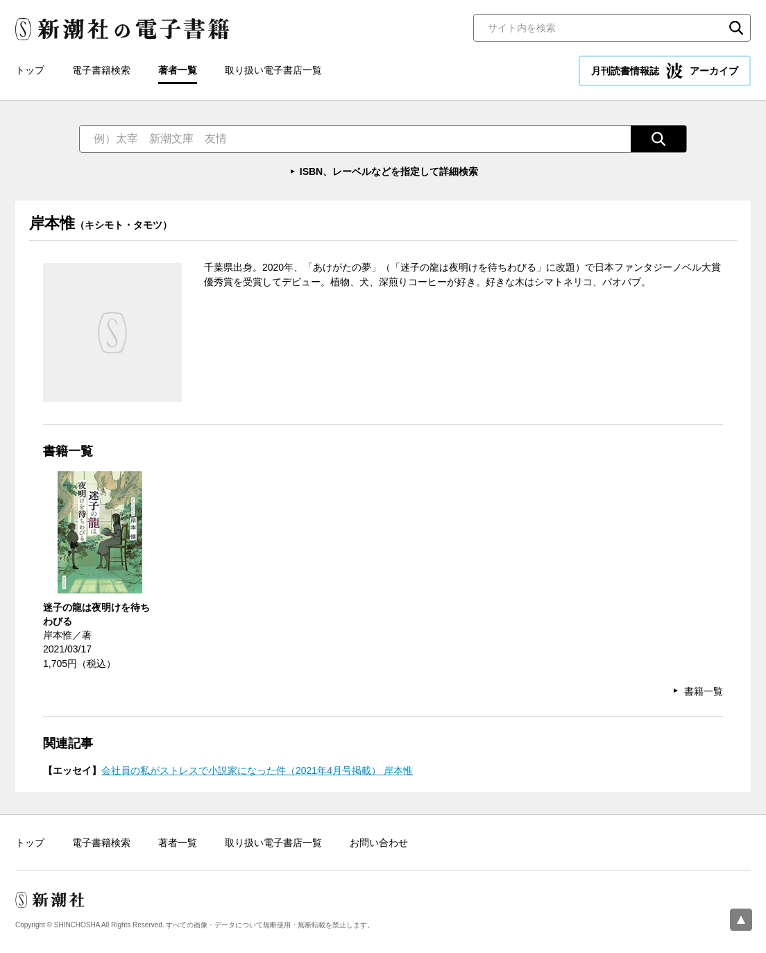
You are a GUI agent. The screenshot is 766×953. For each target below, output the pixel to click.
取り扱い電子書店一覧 (273, 70)
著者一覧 (177, 70)
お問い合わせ (379, 842)
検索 (736, 28)
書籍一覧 (703, 691)
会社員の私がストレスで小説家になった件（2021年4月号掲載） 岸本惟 (257, 770)
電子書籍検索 (101, 70)
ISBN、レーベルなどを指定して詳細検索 (389, 171)
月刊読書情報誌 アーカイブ (664, 70)
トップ (29, 70)
